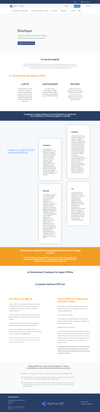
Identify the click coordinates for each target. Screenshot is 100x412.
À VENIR (72, 11)
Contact (88, 6)
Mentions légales (85, 402)
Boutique (77, 6)
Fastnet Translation (75, 94)
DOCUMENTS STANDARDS (20, 11)
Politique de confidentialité (87, 404)
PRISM (66, 6)
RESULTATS (63, 11)
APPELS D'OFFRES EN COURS (39, 11)
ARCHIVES (54, 11)
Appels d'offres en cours (26, 43)
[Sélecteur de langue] (75, 2)
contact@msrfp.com (20, 409)
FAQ (79, 11)
